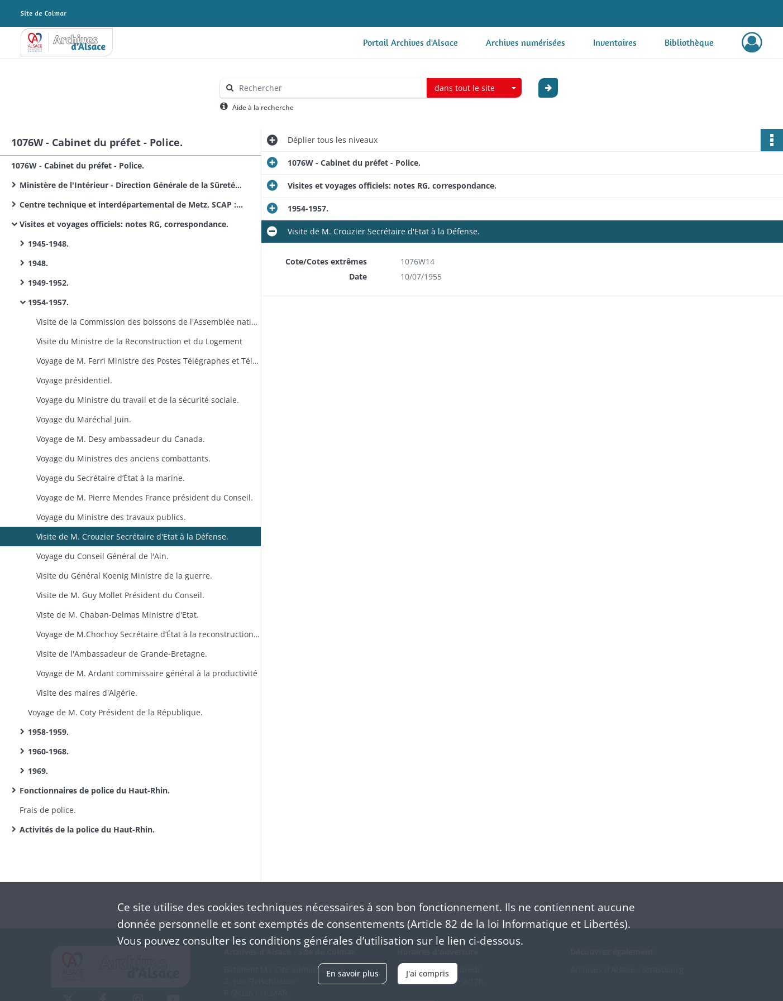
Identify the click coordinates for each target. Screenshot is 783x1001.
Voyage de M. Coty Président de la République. (115, 712)
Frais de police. (48, 810)
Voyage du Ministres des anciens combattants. (123, 458)
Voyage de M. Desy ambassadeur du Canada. (120, 439)
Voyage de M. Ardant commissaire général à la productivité (146, 673)
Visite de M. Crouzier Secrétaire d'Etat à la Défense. (132, 536)
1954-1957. (48, 302)
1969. (38, 771)
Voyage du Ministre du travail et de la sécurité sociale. (137, 399)
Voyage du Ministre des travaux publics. (111, 517)
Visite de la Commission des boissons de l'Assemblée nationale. (148, 321)
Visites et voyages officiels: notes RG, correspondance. (124, 224)
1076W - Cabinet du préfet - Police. (77, 165)
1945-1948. (48, 243)
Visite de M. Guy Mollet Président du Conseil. (120, 595)
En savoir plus (352, 973)
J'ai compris (427, 973)
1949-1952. (48, 282)
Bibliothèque (689, 42)
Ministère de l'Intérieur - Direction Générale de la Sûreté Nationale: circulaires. (131, 185)
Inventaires (615, 42)
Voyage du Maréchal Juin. (83, 419)
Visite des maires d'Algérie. (86, 692)
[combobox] (474, 88)
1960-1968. (48, 751)
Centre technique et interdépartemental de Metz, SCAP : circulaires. (131, 204)
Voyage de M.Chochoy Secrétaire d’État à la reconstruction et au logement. (148, 634)
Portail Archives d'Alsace (410, 42)
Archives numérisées (525, 42)
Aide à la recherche (263, 107)
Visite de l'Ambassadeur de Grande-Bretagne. (121, 653)
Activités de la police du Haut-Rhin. (87, 829)
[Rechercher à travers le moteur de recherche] (329, 88)
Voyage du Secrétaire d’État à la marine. (110, 478)
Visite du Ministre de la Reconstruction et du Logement (139, 341)
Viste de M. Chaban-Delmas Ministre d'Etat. (117, 614)
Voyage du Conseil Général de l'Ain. (102, 556)
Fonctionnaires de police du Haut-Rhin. (95, 790)
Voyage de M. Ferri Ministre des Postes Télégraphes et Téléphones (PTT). (148, 360)
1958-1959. (48, 731)
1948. (38, 263)
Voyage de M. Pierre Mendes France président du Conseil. (144, 497)
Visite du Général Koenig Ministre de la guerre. (124, 575)
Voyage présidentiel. (74, 380)
